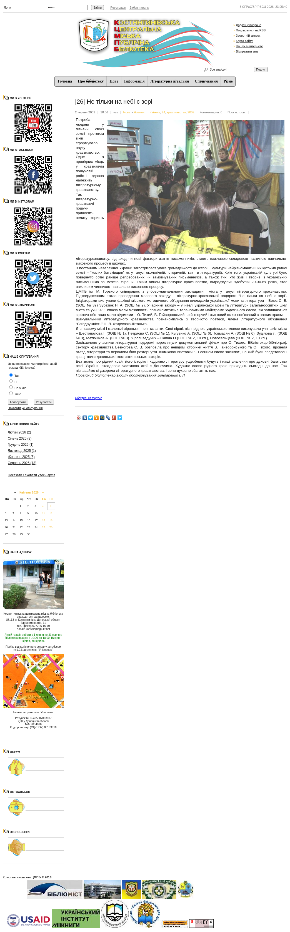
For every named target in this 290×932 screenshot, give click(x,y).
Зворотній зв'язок (248, 35)
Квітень (155, 112)
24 (163, 112)
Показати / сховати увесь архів (31, 475)
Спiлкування (206, 81)
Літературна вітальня (170, 81)
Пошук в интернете (249, 46)
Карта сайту (244, 41)
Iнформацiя (134, 81)
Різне (228, 81)
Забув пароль (139, 7)
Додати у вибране (248, 25)
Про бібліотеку (91, 81)
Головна (65, 81)
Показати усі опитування (25, 408)
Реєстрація (118, 7)
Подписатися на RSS (251, 30)
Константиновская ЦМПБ (22, 877)
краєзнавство (176, 112)
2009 (191, 112)
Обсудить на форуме (88, 398)
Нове (113, 81)
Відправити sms (247, 51)
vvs (115, 112)
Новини (139, 112)
